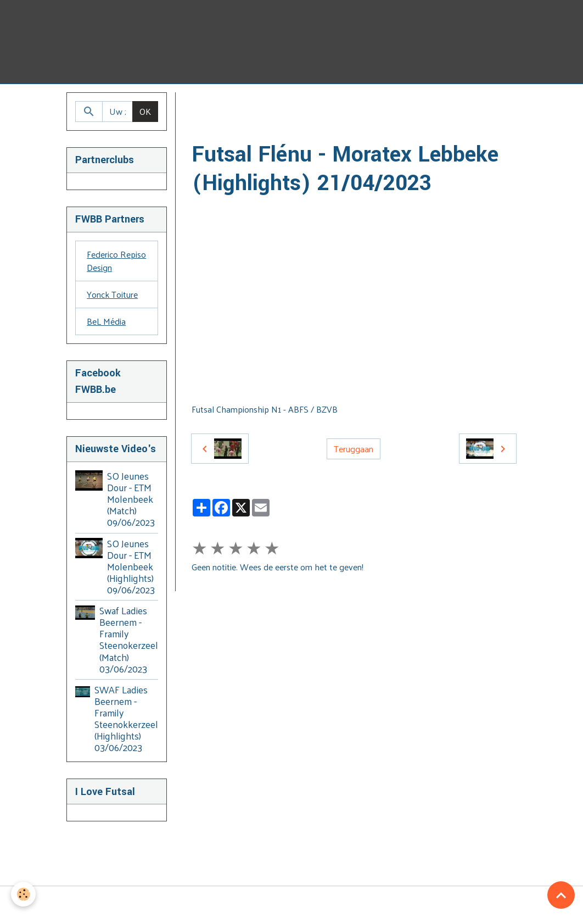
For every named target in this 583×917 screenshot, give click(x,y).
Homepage (212, 105)
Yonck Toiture (112, 294)
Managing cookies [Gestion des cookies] (292, 901)
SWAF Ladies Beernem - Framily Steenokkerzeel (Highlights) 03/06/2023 (126, 719)
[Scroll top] (561, 895)
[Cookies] (23, 894)
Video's (258, 105)
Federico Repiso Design (116, 260)
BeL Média (106, 321)
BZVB (294, 105)
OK (145, 111)
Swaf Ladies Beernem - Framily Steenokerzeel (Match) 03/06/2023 (128, 639)
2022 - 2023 (339, 105)
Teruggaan (353, 449)
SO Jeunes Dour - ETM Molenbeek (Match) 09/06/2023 (131, 499)
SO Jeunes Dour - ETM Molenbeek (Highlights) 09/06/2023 (131, 566)
